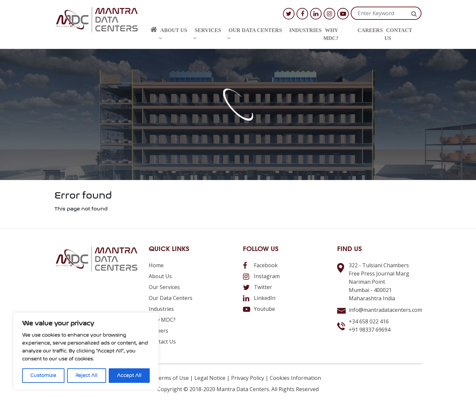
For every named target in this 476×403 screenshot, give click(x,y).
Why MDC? (330, 34)
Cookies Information (295, 378)
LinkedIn (259, 298)
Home (156, 265)
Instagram (261, 276)
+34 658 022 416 (369, 321)
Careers (370, 30)
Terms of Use (172, 378)
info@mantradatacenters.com (385, 309)
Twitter (257, 287)
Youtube (259, 308)
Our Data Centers (254, 34)
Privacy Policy (247, 378)
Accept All (129, 375)
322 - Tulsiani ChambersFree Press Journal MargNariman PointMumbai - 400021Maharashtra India (379, 282)
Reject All (86, 375)
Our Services (164, 287)
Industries (305, 30)
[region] (86, 351)
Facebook (260, 265)
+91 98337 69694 (369, 329)
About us (173, 34)
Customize (43, 375)
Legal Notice (209, 378)
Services (207, 34)
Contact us (398, 34)
